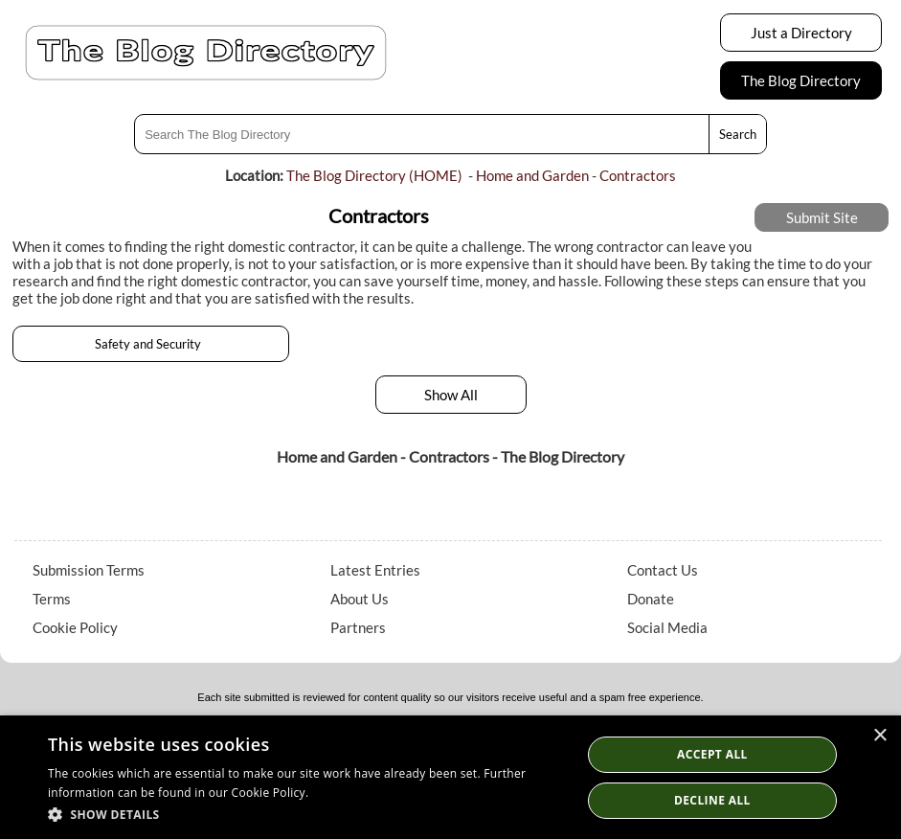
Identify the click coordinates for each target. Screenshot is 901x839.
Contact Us (662, 569)
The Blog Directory (801, 80)
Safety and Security (151, 343)
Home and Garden (532, 175)
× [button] (879, 736)
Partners (358, 627)
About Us (359, 598)
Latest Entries (375, 569)
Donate (650, 598)
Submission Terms (89, 569)
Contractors (637, 175)
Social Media (667, 627)
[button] (306, 814)
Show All (451, 394)
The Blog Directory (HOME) (374, 175)
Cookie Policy (75, 627)
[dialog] (450, 777)
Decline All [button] (712, 800)
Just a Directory (801, 32)
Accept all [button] (712, 754)
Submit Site (822, 217)
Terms (52, 598)
